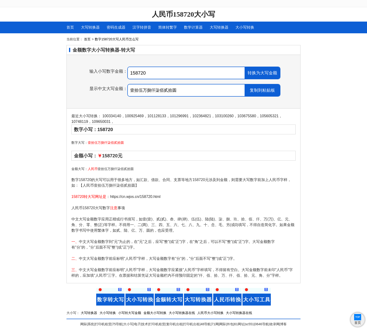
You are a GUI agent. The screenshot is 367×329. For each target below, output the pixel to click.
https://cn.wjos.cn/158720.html (135, 197)
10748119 (79, 122)
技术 (144, 324)
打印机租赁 (103, 324)
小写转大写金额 (129, 313)
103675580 (246, 116)
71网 (215, 324)
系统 (91, 324)
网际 (83, 324)
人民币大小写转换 (210, 313)
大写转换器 (90, 27)
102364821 (201, 116)
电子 (137, 324)
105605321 (269, 116)
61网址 (239, 324)
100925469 (134, 116)
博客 (283, 324)
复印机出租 (174, 324)
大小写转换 (244, 27)
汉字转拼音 (141, 27)
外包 (230, 324)
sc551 (249, 324)
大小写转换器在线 (182, 313)
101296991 (179, 116)
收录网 (274, 324)
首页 (70, 27)
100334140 (111, 116)
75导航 (117, 324)
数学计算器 (193, 27)
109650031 (101, 122)
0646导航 (262, 324)
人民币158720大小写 (183, 14)
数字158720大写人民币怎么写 (117, 39)
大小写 (128, 324)
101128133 (156, 116)
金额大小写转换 (154, 313)
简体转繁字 (167, 27)
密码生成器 (116, 27)
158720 (105, 129)
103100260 (224, 116)
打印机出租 (191, 324)
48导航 (206, 324)
